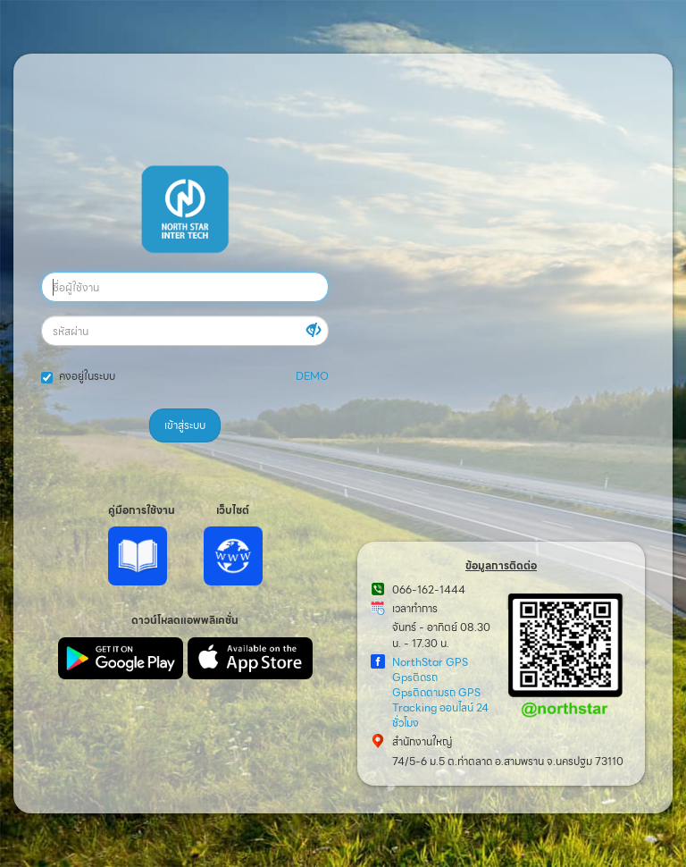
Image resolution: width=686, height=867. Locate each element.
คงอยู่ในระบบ (78, 376)
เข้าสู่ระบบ (184, 425)
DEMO (312, 375)
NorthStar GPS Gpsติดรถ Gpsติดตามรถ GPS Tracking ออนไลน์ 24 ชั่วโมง (440, 692)
